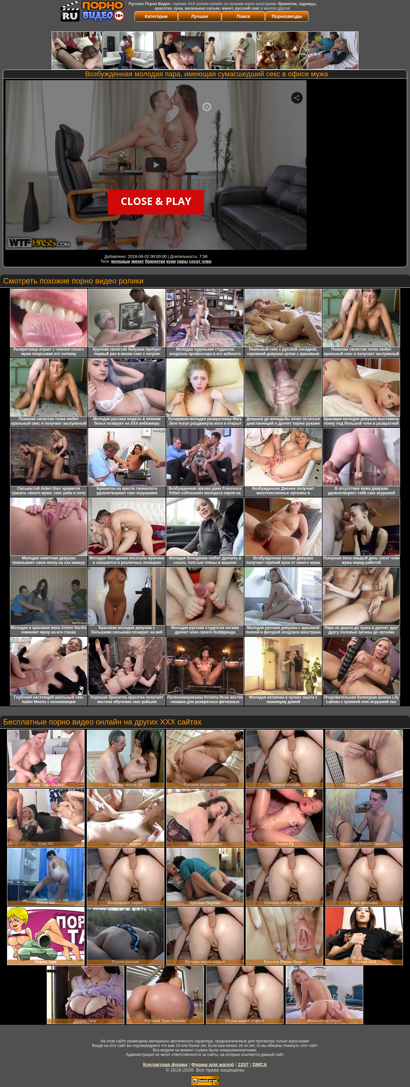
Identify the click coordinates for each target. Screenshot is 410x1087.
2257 (243, 1064)
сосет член (200, 261)
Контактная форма (165, 1064)
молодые (120, 261)
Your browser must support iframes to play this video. (156, 166)
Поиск (243, 16)
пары (182, 261)
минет (137, 261)
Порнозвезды (287, 16)
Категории (156, 16)
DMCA (259, 1064)
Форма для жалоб (212, 1064)
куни (171, 261)
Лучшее (199, 16)
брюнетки (155, 261)
